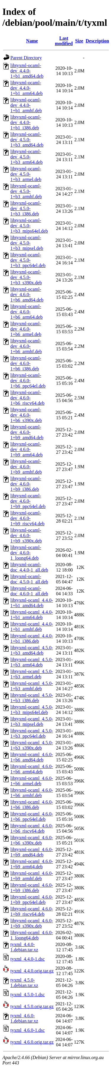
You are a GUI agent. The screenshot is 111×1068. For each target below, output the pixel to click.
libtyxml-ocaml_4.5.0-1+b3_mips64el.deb (31, 709)
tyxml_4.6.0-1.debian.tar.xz (24, 1018)
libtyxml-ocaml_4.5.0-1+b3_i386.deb (31, 698)
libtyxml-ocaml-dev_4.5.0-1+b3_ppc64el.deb (28, 260)
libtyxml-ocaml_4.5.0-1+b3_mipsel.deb (31, 721)
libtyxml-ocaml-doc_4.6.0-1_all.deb (29, 591)
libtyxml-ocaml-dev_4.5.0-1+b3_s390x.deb (26, 277)
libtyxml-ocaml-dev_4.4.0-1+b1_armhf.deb (26, 105)
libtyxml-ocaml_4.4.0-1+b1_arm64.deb (31, 615)
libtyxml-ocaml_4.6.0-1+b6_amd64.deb (31, 757)
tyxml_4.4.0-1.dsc (27, 958)
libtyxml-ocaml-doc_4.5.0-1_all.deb (29, 579)
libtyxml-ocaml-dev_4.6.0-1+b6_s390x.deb (26, 415)
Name (32, 40)
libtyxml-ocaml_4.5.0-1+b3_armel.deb (31, 674)
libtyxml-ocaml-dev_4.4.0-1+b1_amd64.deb (27, 71)
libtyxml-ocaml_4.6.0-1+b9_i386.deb (31, 888)
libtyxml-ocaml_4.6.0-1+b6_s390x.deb (31, 840)
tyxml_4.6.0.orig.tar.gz (32, 1042)
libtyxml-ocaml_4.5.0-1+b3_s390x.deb (31, 745)
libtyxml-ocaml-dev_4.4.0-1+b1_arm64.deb (26, 88)
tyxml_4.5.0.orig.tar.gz (32, 1006)
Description (97, 40)
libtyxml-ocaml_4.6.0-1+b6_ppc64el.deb (31, 816)
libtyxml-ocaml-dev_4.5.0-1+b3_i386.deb (25, 208)
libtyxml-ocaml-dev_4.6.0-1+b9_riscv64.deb (27, 518)
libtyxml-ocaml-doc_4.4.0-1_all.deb (29, 567)
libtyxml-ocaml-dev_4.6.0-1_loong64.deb (25, 553)
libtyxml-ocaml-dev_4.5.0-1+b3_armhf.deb (26, 191)
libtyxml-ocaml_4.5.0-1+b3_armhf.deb (31, 686)
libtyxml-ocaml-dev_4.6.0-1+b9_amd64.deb (27, 432)
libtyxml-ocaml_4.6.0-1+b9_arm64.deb (31, 864)
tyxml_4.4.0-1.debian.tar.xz (24, 947)
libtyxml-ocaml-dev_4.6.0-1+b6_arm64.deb (26, 312)
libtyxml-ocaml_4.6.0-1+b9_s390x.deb (31, 923)
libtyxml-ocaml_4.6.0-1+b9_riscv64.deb (31, 911)
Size (79, 40)
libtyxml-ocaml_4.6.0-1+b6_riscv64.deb (31, 828)
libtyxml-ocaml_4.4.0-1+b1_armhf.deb (31, 626)
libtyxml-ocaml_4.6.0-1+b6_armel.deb (31, 781)
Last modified (64, 41)
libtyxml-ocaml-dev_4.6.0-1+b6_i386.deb (25, 363)
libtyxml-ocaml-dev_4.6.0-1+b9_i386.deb (25, 484)
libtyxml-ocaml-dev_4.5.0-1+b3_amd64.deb (27, 139)
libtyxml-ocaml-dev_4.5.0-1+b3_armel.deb (25, 174)
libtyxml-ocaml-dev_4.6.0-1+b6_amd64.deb (27, 294)
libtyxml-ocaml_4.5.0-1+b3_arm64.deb (31, 662)
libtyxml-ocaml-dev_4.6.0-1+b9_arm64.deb (26, 449)
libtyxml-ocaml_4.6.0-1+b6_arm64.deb (31, 769)
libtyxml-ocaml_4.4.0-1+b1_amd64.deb (31, 603)
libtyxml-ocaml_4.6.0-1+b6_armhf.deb (31, 793)
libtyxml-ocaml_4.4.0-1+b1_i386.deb (31, 638)
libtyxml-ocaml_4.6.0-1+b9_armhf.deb (31, 876)
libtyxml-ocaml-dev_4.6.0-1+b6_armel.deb (25, 329)
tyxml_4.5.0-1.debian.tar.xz (24, 982)
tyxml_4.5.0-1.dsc (27, 994)
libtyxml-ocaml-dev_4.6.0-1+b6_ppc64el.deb (28, 380)
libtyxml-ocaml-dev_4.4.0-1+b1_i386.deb (25, 122)
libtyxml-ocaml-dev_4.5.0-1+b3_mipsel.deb (26, 243)
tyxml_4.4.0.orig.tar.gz (32, 970)
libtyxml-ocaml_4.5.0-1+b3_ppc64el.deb (31, 733)
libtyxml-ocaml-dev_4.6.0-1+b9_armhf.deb (26, 467)
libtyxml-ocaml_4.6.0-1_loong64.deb (31, 935)
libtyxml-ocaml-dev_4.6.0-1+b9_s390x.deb (26, 535)
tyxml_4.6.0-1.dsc (27, 1030)
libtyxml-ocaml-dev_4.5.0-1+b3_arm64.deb (26, 157)
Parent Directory (26, 57)
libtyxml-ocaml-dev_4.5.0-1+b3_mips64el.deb (29, 226)
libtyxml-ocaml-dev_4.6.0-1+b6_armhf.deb (26, 346)
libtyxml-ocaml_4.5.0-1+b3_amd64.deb (31, 650)
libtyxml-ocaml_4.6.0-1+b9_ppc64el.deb (31, 899)
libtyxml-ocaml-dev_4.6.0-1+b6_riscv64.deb (27, 398)
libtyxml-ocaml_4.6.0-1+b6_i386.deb (31, 804)
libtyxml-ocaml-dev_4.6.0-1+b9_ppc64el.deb (28, 501)
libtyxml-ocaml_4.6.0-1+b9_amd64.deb (31, 852)
